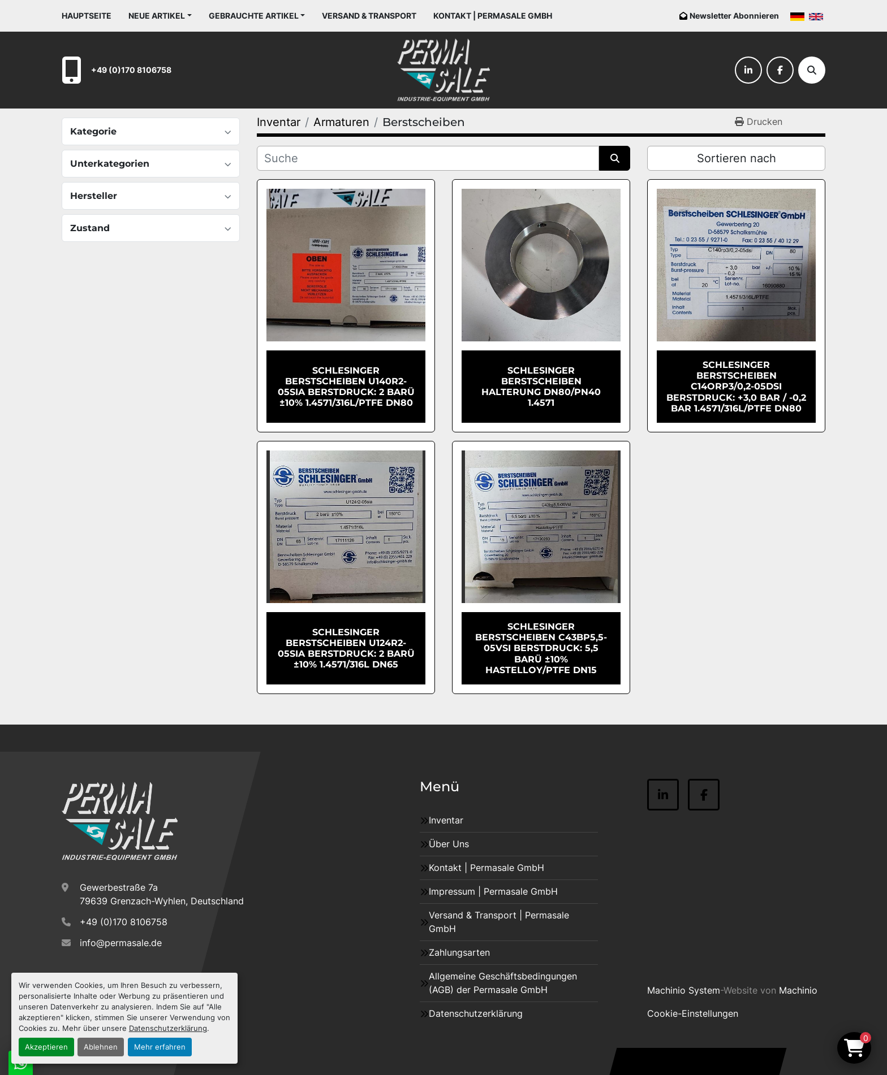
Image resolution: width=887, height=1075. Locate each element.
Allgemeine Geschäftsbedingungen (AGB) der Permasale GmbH (503, 982)
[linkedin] (748, 70)
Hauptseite (86, 15)
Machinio (798, 990)
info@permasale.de (121, 942)
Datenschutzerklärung (168, 1028)
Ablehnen (101, 1047)
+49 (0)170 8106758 (131, 70)
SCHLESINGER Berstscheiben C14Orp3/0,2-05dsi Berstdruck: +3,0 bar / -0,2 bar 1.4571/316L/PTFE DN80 (736, 386)
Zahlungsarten (459, 952)
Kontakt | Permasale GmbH (492, 15)
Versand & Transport (369, 15)
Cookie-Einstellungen (692, 1013)
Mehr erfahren (160, 1047)
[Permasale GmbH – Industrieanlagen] (120, 821)
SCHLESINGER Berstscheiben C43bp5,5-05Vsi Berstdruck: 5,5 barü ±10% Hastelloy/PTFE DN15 (541, 648)
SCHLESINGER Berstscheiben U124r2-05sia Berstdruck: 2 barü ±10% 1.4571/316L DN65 (346, 648)
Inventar (446, 820)
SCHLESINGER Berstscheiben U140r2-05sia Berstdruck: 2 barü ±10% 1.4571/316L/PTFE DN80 (346, 387)
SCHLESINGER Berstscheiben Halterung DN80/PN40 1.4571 (541, 387)
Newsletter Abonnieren (734, 15)
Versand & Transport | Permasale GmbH (499, 921)
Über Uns (449, 843)
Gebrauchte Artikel (254, 15)
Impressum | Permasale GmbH (493, 891)
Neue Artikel (156, 15)
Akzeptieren (46, 1047)
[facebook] (780, 70)
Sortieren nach (736, 158)
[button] (160, 15)
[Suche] (811, 70)
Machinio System (683, 990)
